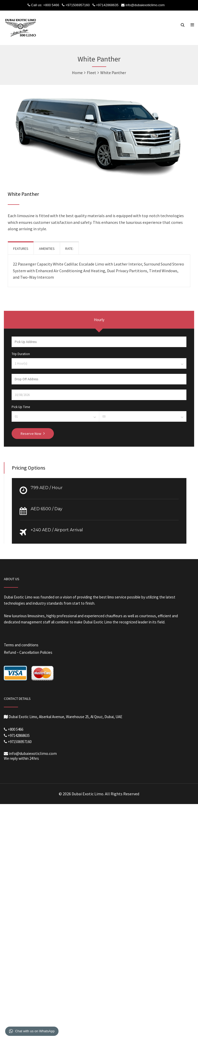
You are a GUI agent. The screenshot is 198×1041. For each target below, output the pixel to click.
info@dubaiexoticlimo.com (145, 5)
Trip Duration (21, 354)
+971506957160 (77, 5)
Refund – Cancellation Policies (28, 652)
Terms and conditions (21, 644)
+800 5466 (51, 5)
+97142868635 (107, 5)
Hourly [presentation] (99, 319)
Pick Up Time (21, 407)
